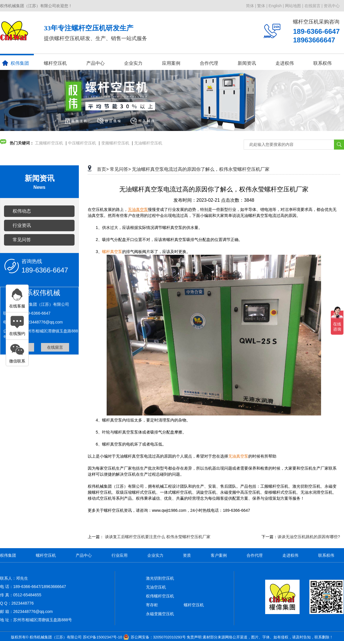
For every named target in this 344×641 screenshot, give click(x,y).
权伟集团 (15, 63)
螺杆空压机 (55, 63)
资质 (187, 555)
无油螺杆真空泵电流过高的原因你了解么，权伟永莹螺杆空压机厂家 (200, 169)
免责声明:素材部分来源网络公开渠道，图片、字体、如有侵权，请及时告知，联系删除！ (260, 637)
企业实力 (133, 63)
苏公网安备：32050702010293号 (158, 637)
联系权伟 (322, 63)
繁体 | (262, 5)
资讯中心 (332, 5)
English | (276, 5)
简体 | (251, 5)
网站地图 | (294, 5)
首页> (103, 169)
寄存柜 (152, 605)
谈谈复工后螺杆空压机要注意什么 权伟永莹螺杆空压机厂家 (157, 536)
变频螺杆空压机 (115, 143)
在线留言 (55, 347)
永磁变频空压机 (160, 613)
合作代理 (209, 63)
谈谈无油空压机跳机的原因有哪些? (308, 536)
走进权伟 (284, 63)
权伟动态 (22, 211)
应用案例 (171, 63)
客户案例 (219, 555)
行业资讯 (22, 225)
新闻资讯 (247, 63)
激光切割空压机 (160, 578)
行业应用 (120, 555)
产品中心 (95, 63)
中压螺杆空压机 (82, 143)
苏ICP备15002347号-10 (102, 637)
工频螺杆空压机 (49, 143)
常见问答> (120, 169)
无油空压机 (156, 587)
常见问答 (22, 239)
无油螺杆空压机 (148, 143)
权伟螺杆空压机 (160, 596)
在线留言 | (313, 5)
